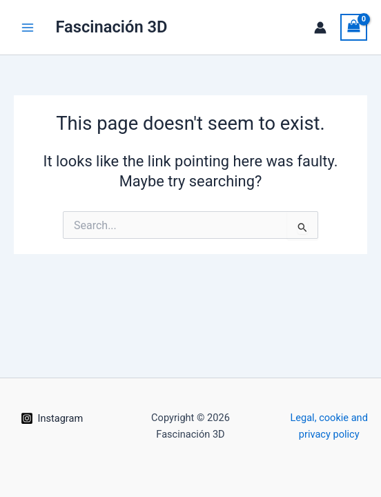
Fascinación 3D (111, 27)
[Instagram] (52, 418)
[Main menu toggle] (27, 27)
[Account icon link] (320, 27)
